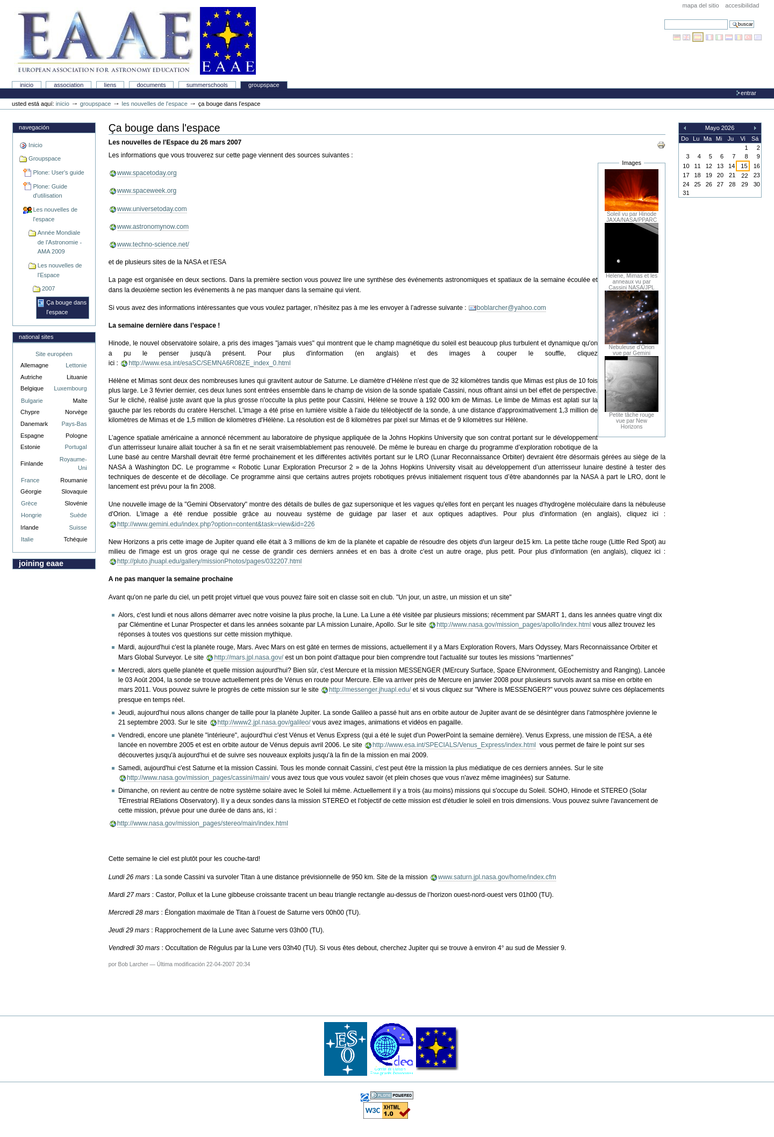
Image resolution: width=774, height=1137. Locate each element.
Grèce (29, 503)
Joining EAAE (41, 563)
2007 (48, 288)
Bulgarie (31, 400)
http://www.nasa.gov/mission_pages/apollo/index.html (513, 624)
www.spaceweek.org (147, 190)
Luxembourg (70, 388)
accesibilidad (742, 5)
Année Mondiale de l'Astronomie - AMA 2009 (60, 242)
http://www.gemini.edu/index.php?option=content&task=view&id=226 (216, 524)
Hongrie (31, 515)
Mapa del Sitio (701, 5)
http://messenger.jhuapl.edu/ (370, 689)
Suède (78, 515)
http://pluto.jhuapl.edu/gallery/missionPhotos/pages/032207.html (209, 561)
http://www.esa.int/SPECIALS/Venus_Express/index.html (454, 745)
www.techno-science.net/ (153, 244)
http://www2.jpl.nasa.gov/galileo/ (264, 722)
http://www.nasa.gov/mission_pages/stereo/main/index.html (202, 823)
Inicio (26, 85)
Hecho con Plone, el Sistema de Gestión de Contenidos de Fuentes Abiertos (391, 1095)
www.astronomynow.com (153, 226)
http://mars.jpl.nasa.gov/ (248, 657)
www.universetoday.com (152, 209)
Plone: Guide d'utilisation (50, 191)
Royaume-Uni (73, 464)
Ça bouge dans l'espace (66, 307)
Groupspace (264, 85)
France (30, 480)
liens (110, 85)
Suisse (78, 527)
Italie (27, 539)
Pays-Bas (74, 424)
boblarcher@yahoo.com (511, 308)
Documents (151, 85)
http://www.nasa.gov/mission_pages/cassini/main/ (198, 777)
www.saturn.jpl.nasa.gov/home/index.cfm (497, 877)
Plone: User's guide (58, 172)
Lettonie (76, 365)
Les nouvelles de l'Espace (60, 270)
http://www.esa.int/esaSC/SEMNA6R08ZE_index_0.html (209, 363)
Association (68, 85)
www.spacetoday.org (147, 173)
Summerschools (207, 85)
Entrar (748, 93)
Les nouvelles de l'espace (154, 103)
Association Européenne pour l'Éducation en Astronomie (135, 41)
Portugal (76, 447)
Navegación (34, 127)
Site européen (54, 354)
